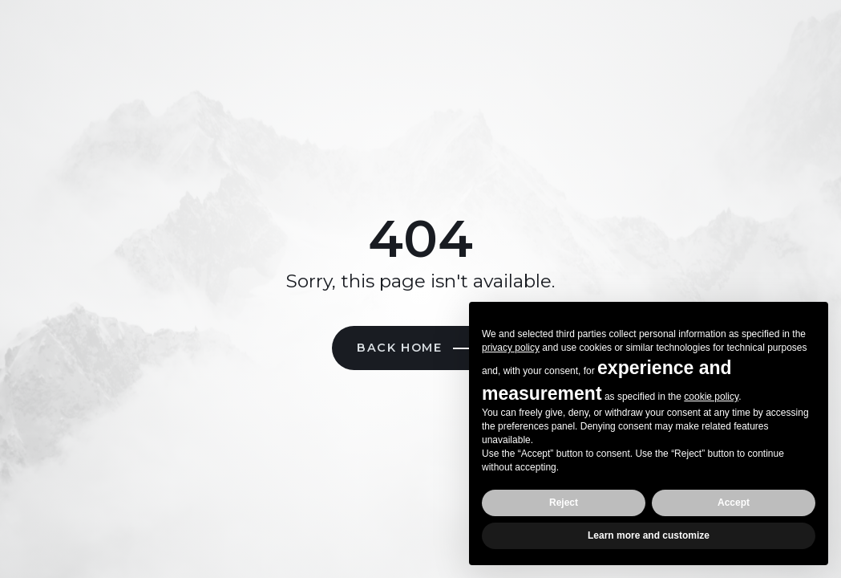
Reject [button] (563, 502)
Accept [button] (734, 502)
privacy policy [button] (511, 347)
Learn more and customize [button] (649, 535)
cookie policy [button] (711, 396)
